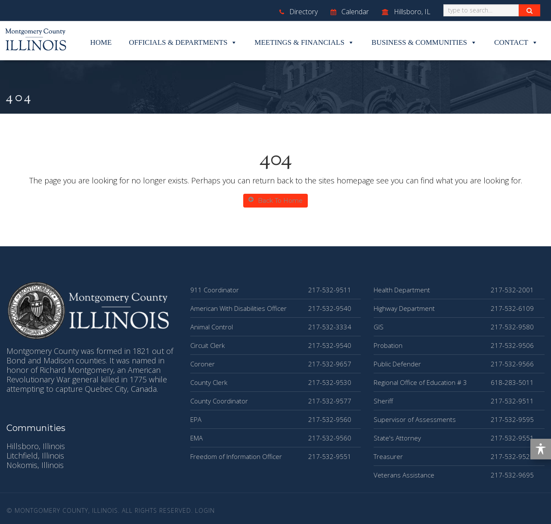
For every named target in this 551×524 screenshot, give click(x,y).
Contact (516, 43)
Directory (298, 11)
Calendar (350, 11)
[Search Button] (529, 10)
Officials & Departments (183, 43)
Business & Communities (424, 43)
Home (100, 42)
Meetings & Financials (304, 43)
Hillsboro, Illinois (35, 446)
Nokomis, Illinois (35, 465)
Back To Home (275, 200)
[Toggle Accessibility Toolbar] (540, 449)
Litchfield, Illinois (35, 455)
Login (205, 510)
